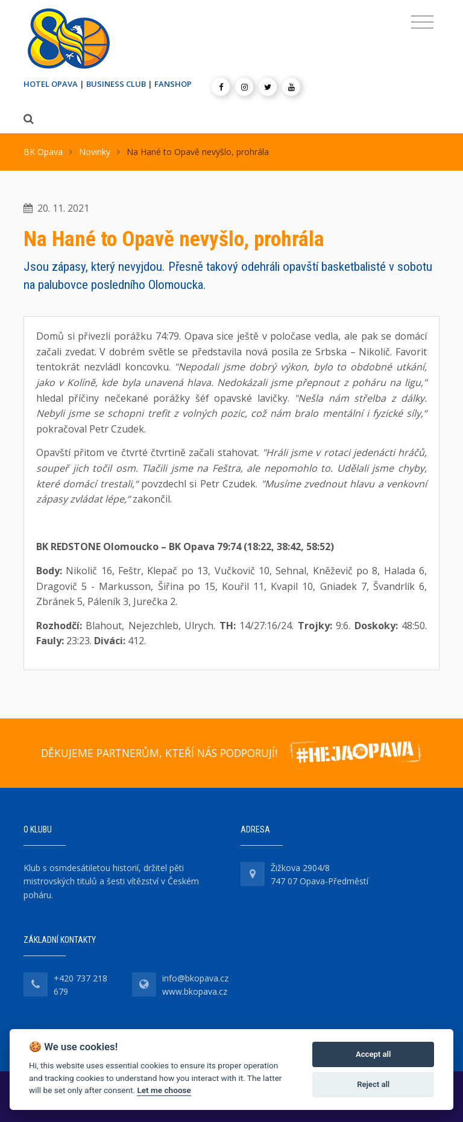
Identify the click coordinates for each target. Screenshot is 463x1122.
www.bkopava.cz (194, 991)
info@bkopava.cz (195, 978)
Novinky (94, 151)
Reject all (373, 1084)
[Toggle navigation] (422, 22)
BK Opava (43, 151)
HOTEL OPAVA (51, 83)
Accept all (373, 1054)
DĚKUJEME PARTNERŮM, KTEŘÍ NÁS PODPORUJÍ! (159, 753)
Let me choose (164, 1090)
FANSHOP (173, 83)
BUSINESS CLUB (116, 83)
